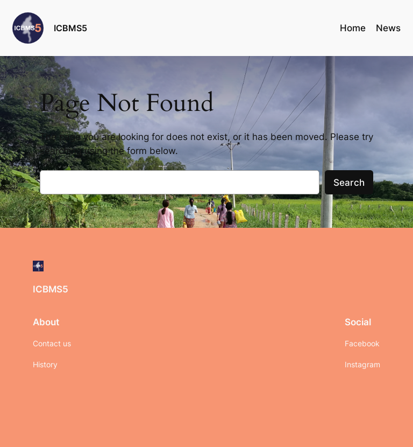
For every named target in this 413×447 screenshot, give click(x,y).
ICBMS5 (70, 28)
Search (349, 182)
